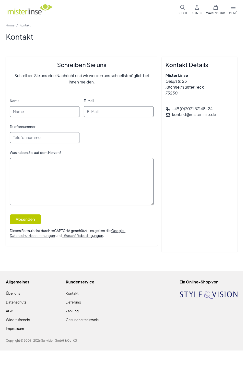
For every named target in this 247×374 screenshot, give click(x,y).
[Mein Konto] (197, 9)
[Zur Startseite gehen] (30, 10)
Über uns (13, 293)
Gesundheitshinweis (82, 319)
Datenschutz (16, 302)
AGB (9, 311)
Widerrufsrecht (18, 319)
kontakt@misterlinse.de (194, 114)
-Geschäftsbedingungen (82, 235)
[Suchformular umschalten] (182, 9)
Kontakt (72, 293)
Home (10, 25)
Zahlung (72, 311)
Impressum (15, 328)
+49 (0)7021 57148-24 (192, 108)
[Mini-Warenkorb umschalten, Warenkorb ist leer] (215, 9)
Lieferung (73, 302)
